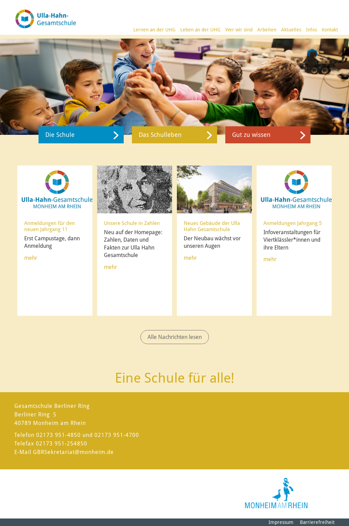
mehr (30, 258)
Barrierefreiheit (317, 522)
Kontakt (330, 29)
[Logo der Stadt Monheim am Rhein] (276, 493)
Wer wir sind (239, 29)
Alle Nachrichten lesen (175, 337)
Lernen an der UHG (154, 29)
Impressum (281, 522)
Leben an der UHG (200, 29)
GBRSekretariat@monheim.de (73, 452)
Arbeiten (266, 29)
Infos (311, 29)
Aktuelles (291, 29)
